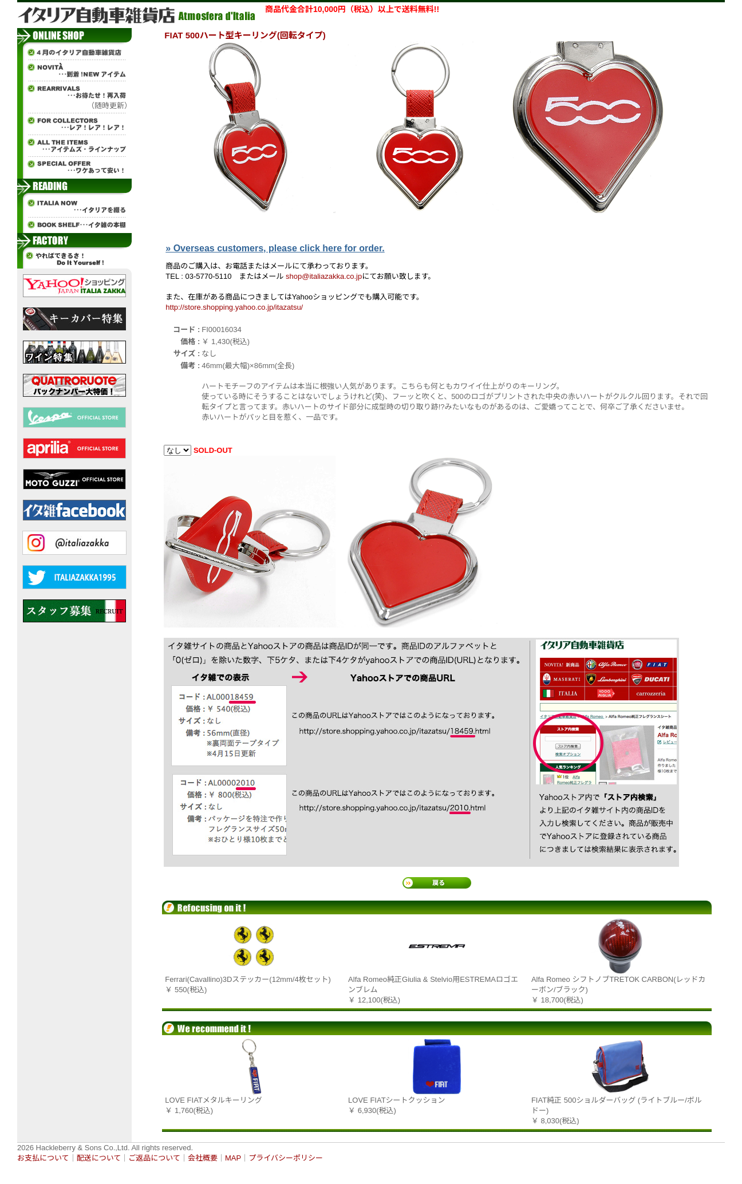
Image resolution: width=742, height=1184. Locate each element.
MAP (233, 1158)
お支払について (43, 1158)
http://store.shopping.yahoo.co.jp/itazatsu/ (234, 307)
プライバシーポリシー (285, 1158)
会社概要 (203, 1158)
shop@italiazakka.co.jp (324, 276)
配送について (99, 1158)
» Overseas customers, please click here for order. (274, 248)
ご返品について (154, 1158)
